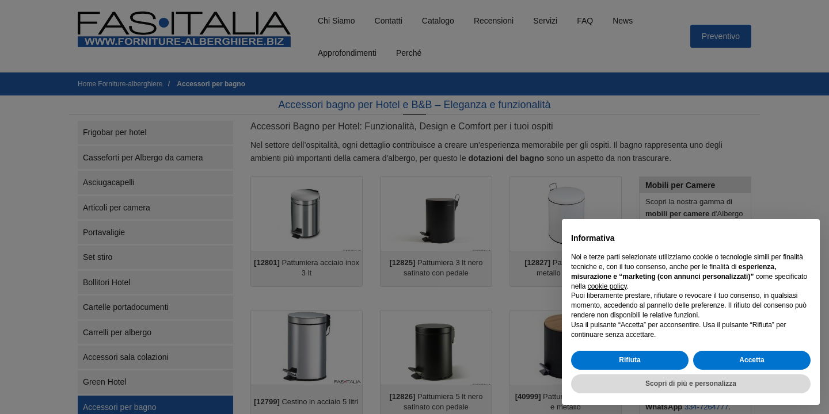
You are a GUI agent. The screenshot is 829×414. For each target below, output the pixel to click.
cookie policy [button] (607, 286)
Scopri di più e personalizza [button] (690, 383)
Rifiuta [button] (629, 360)
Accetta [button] (751, 360)
